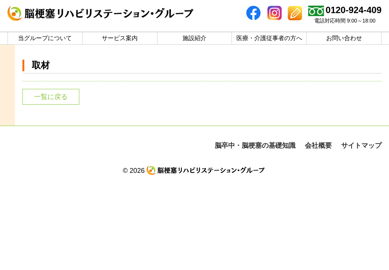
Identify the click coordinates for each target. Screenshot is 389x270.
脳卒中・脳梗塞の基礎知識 (255, 145)
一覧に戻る (51, 96)
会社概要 (318, 145)
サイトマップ (361, 145)
